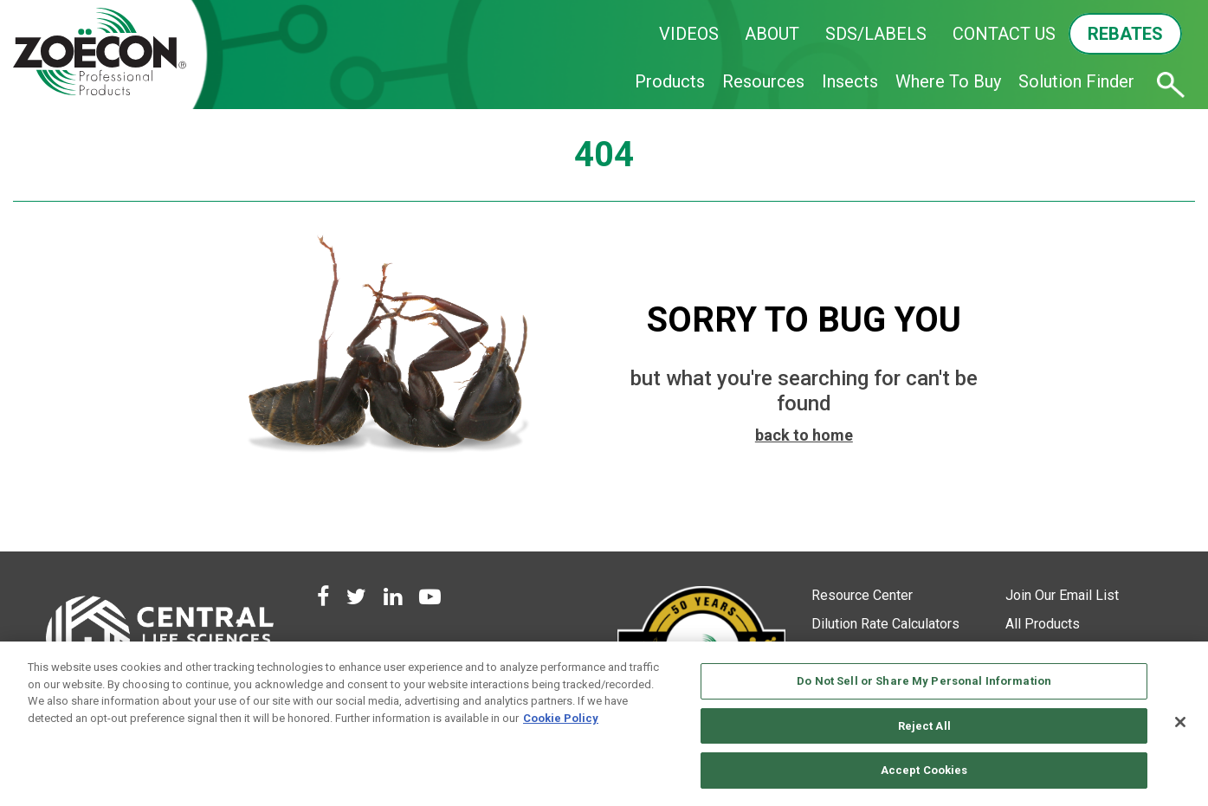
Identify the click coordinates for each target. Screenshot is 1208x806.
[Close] (1180, 722)
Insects (850, 81)
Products (670, 81)
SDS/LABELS (876, 33)
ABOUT (772, 33)
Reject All (924, 725)
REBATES (1125, 33)
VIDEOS (689, 33)
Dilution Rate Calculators (885, 624)
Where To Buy (948, 81)
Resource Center (862, 595)
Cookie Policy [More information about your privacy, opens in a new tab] (560, 718)
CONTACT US (1004, 33)
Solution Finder (1076, 81)
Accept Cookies (924, 770)
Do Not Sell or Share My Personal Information (924, 680)
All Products (1042, 624)
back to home (804, 435)
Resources (763, 81)
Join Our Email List (1062, 595)
